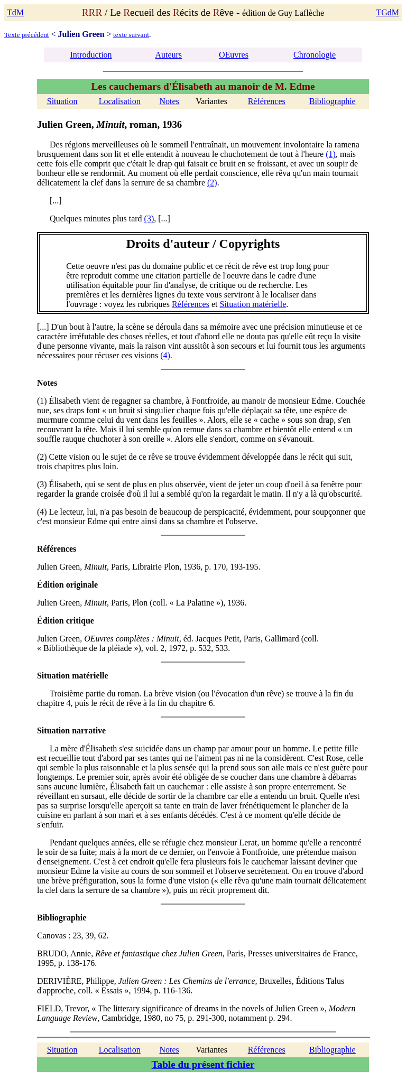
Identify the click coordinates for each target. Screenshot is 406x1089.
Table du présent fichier (203, 1064)
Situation (62, 101)
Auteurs (168, 54)
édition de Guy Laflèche (283, 12)
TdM (15, 12)
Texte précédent (26, 35)
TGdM (387, 12)
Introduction (91, 54)
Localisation (120, 101)
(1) (331, 154)
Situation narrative (71, 730)
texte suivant (131, 35)
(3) (149, 218)
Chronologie (314, 54)
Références (266, 101)
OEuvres (233, 54)
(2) (212, 182)
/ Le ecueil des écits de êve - (162, 12)
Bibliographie (332, 101)
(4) (165, 355)
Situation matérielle (252, 304)
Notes (169, 101)
